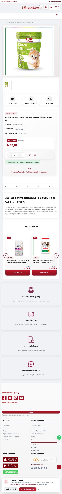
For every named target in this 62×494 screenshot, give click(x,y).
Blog (17, 393)
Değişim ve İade (36, 425)
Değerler (6, 431)
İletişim (33, 437)
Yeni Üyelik (34, 447)
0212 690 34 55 (39, 467)
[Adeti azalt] (9, 155)
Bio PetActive (11, 114)
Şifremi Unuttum (35, 450)
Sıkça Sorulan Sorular (37, 428)
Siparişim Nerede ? (55, 1)
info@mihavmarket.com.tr (9, 1)
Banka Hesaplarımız (37, 434)
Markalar (6, 439)
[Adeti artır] (19, 155)
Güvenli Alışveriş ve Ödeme (39, 431)
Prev (5, 255)
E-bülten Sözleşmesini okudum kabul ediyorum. (18, 415)
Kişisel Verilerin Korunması (11, 434)
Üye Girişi (33, 444)
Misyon (5, 428)
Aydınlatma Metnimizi (30, 484)
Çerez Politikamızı (15, 484)
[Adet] (14, 155)
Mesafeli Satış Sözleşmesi (11, 437)
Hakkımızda (6, 425)
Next (56, 255)
